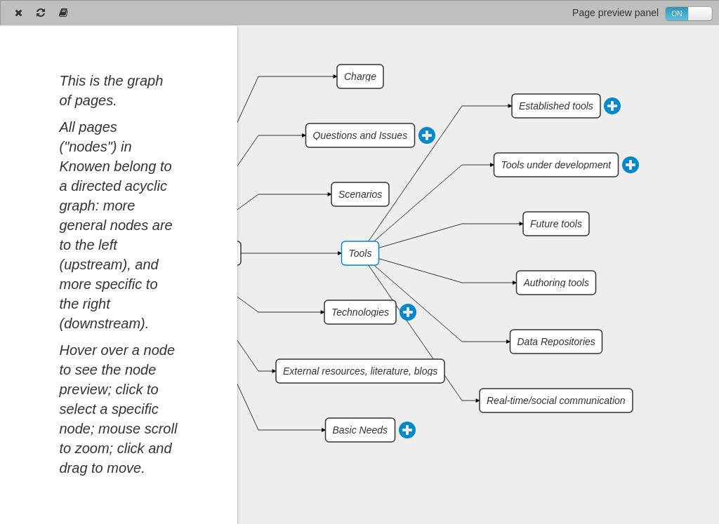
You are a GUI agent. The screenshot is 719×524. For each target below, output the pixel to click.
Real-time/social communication (556, 400)
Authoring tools (556, 282)
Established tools (556, 106)
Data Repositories (556, 341)
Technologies (360, 312)
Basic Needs (360, 430)
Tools (360, 253)
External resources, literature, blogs (360, 371)
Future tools (556, 223)
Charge (360, 76)
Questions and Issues (360, 135)
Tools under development (556, 164)
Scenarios (360, 194)
